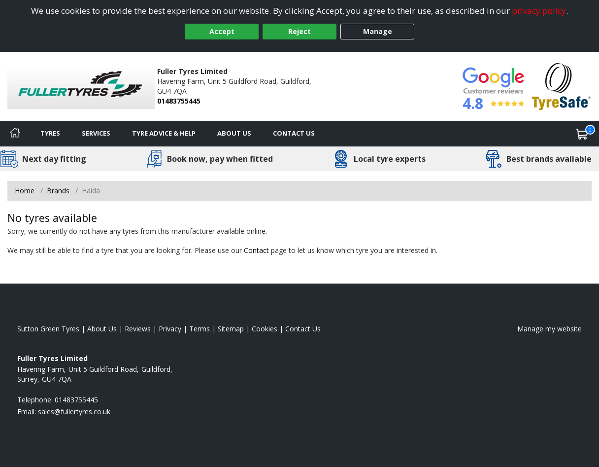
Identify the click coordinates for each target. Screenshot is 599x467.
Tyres (50, 133)
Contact (256, 250)
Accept (221, 31)
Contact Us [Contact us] (294, 133)
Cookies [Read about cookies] (264, 328)
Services (96, 133)
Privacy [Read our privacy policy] (170, 328)
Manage (377, 31)
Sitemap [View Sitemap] (231, 328)
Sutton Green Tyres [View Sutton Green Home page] (48, 328)
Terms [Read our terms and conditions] (199, 328)
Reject (299, 31)
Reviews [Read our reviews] (138, 328)
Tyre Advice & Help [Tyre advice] (164, 133)
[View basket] (582, 133)
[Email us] (74, 411)
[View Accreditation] (561, 85)
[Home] (15, 133)
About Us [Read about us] (102, 328)
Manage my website (549, 328)
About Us (234, 133)
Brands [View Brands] (58, 190)
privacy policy (539, 10)
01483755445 (178, 101)
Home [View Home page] (24, 190)
